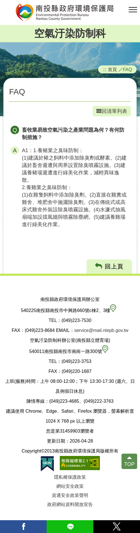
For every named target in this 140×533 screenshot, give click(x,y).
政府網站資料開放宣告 (70, 504)
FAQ (127, 69)
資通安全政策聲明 (70, 495)
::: (105, 69)
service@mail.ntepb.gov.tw (101, 330)
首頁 (112, 69)
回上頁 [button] (109, 266)
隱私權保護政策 (70, 477)
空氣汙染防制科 (70, 33)
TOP (129, 464)
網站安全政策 (70, 486)
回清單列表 (111, 111)
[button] (133, 10)
